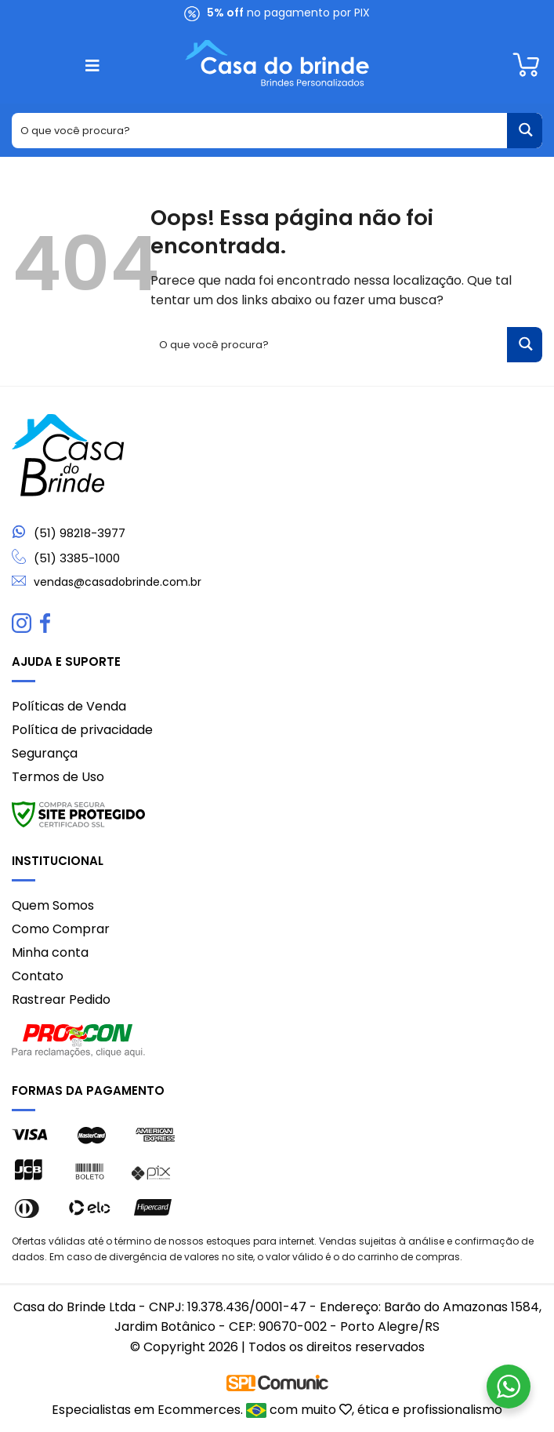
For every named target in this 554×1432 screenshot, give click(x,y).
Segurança (45, 753)
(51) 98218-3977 (79, 533)
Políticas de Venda (69, 706)
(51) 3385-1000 (77, 558)
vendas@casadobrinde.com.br (117, 582)
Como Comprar (61, 929)
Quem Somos (53, 905)
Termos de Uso (58, 777)
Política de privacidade (82, 730)
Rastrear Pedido (61, 999)
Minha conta (50, 952)
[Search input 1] (260, 130)
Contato (37, 976)
